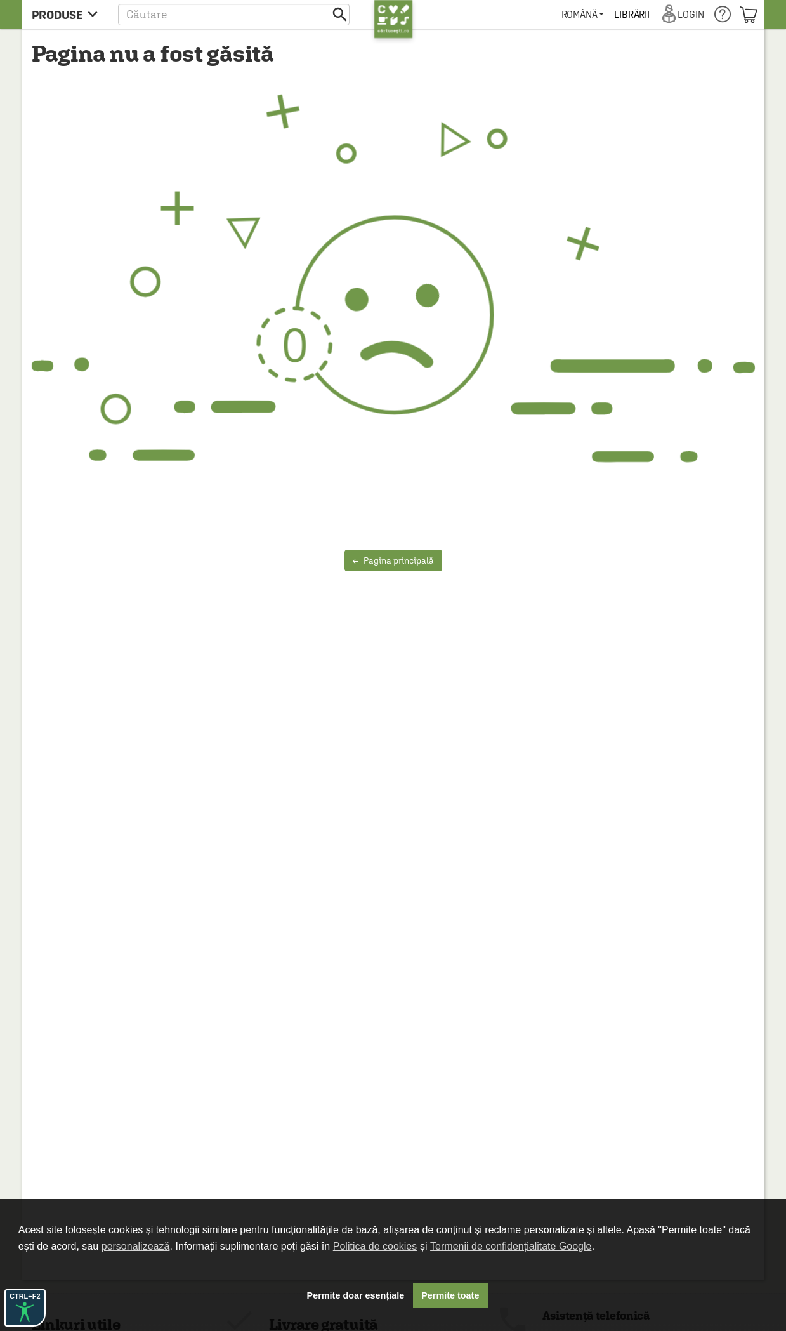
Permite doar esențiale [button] (356, 1295)
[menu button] (68, 14)
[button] (234, 14)
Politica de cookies (375, 1246)
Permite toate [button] (450, 1295)
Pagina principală (393, 560)
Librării (632, 14)
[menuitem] (582, 14)
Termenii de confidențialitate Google (510, 1246)
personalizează (136, 1246)
